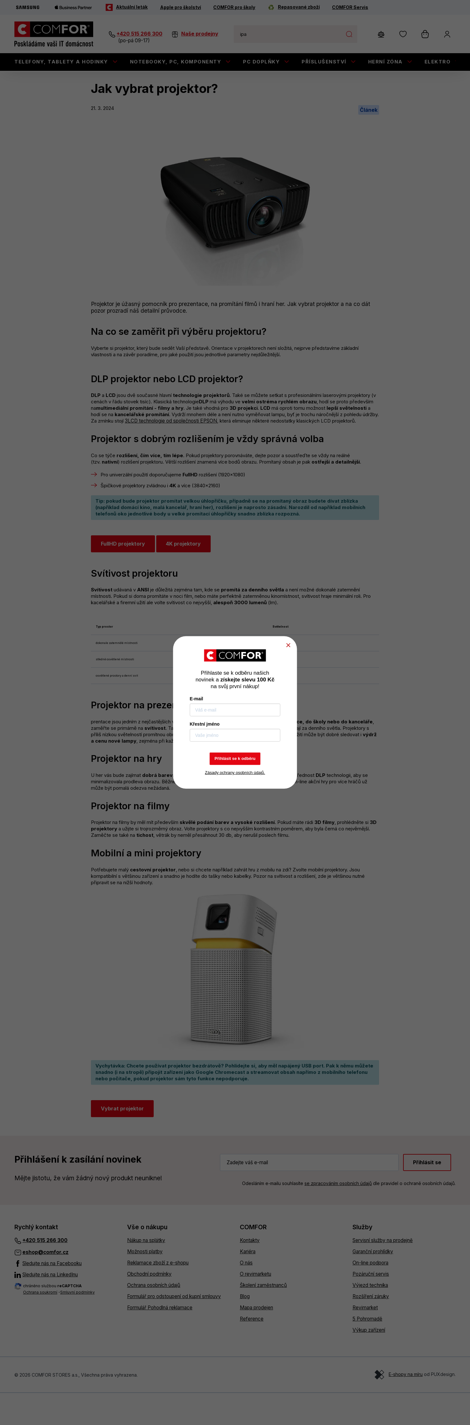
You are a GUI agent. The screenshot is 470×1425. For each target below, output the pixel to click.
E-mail (196, 698)
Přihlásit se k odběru (235, 758)
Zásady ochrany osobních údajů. (235, 772)
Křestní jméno (205, 724)
